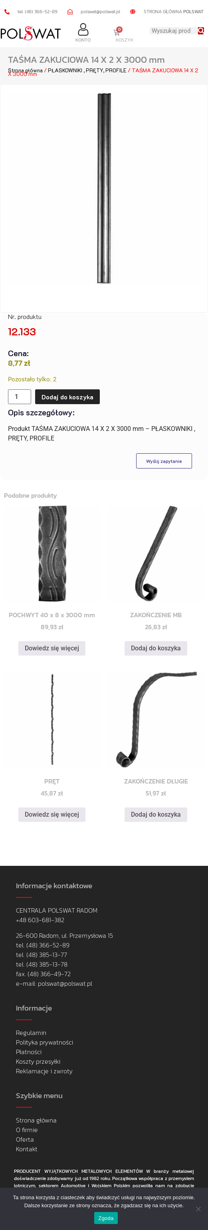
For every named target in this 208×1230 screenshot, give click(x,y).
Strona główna (25, 70)
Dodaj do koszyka (67, 397)
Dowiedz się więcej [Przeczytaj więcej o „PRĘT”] (52, 814)
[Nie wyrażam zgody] (198, 1209)
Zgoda (105, 1218)
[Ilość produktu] (19, 396)
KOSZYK (125, 40)
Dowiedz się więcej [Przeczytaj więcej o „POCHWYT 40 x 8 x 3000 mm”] (52, 648)
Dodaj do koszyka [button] (156, 648)
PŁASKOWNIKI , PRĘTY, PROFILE (87, 70)
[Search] (201, 30)
